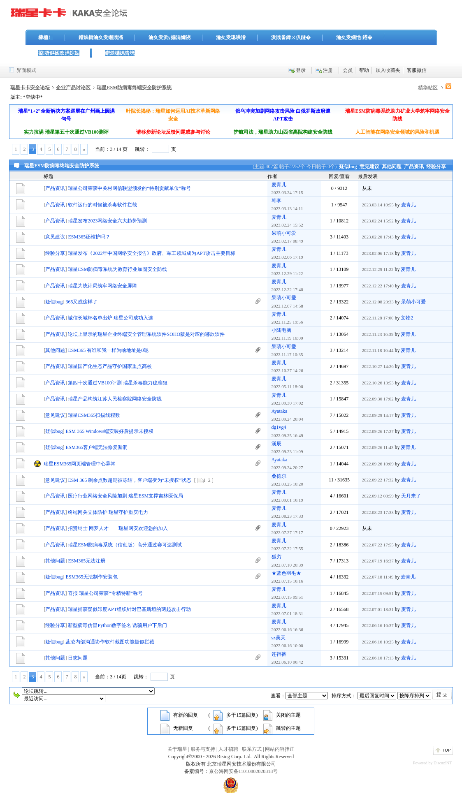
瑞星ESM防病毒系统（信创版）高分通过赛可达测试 (125, 545)
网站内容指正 (280, 749)
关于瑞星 (177, 749)
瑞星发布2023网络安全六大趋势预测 (107, 221)
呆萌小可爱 (284, 233)
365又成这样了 (81, 302)
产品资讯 (414, 166)
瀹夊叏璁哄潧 (231, 37)
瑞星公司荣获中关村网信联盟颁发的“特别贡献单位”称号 (129, 188)
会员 (348, 70)
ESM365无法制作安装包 (91, 577)
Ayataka (280, 411)
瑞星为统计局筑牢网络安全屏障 (102, 286)
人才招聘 (228, 749)
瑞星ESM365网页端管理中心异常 (80, 464)
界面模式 (26, 70)
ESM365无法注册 (86, 561)
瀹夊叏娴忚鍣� (354, 37)
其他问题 (392, 166)
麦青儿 (279, 184)
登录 (301, 70)
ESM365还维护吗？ (89, 237)
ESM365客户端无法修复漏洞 (96, 447)
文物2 (407, 318)
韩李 (276, 201)
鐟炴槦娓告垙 (120, 53)
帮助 (364, 70)
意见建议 (369, 166)
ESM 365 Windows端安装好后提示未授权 (109, 431)
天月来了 (411, 496)
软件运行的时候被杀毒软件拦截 (102, 205)
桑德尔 (279, 476)
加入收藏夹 (388, 70)
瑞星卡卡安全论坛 (30, 87)
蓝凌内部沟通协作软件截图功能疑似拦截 (109, 642)
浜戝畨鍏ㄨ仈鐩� (291, 37)
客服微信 (417, 70)
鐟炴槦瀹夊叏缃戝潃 (101, 37)
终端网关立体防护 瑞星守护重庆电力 (108, 512)
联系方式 (252, 749)
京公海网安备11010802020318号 (243, 771)
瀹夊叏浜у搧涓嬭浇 (169, 37)
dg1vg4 (279, 427)
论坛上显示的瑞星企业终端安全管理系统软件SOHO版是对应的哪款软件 (146, 334)
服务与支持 (202, 749)
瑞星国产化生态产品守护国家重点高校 (110, 366)
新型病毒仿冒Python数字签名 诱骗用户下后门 (117, 625)
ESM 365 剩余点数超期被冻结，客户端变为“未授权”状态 (129, 480)
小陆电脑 (281, 330)
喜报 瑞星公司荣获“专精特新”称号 (105, 593)
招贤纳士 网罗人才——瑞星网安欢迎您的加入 (118, 528)
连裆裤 (279, 654)
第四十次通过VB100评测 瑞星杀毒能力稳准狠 (117, 383)
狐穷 (276, 557)
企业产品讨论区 (73, 87)
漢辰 (276, 444)
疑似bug (348, 166)
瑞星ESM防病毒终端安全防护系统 (134, 87)
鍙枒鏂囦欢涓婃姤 (58, 53)
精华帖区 (428, 87)
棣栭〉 (45, 37)
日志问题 (78, 658)
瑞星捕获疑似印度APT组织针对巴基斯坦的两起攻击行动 (129, 609)
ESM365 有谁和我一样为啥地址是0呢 (108, 350)
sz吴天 (279, 638)
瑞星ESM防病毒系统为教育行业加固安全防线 (117, 269)
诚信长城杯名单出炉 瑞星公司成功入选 (110, 318)
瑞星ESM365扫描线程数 (94, 415)
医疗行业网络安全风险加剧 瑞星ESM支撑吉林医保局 (125, 496)
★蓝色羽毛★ (286, 573)
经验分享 (436, 166)
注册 (328, 70)
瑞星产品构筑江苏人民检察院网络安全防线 (115, 399)
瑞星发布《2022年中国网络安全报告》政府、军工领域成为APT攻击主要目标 (151, 253)
